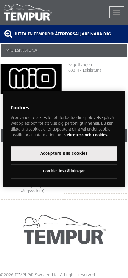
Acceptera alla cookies (64, 153)
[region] (64, 139)
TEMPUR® (34, 12)
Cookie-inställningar (64, 171)
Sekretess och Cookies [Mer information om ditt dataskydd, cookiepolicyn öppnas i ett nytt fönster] (86, 135)
